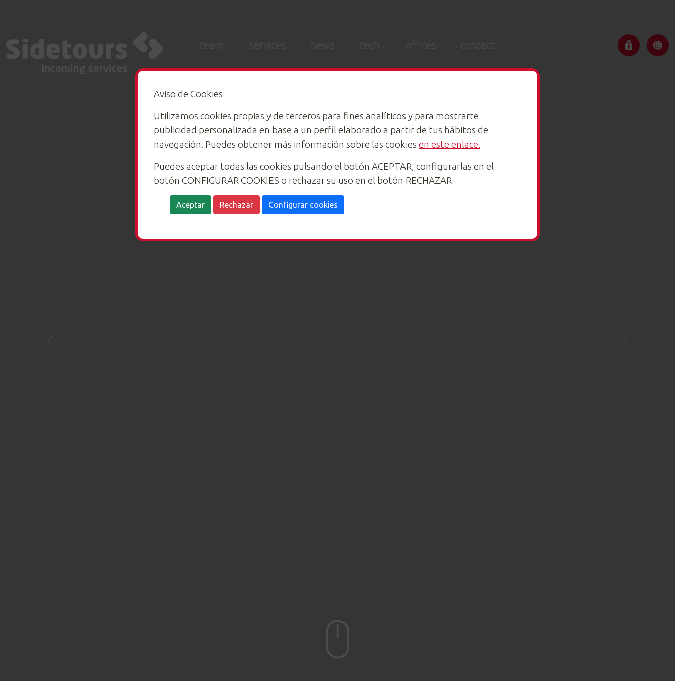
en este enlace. (449, 144)
